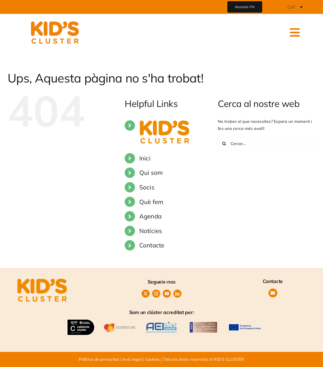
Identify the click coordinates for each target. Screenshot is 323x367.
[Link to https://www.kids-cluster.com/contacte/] (272, 293)
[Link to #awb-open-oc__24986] (295, 32)
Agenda (150, 216)
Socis (146, 187)
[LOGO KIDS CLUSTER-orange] (42, 280)
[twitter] (146, 294)
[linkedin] (177, 294)
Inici (145, 158)
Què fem (151, 202)
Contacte (152, 245)
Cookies (152, 359)
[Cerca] (224, 143)
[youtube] (167, 294)
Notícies (150, 231)
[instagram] (156, 294)
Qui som (151, 172)
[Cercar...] (266, 143)
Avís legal (132, 359)
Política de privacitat (99, 359)
